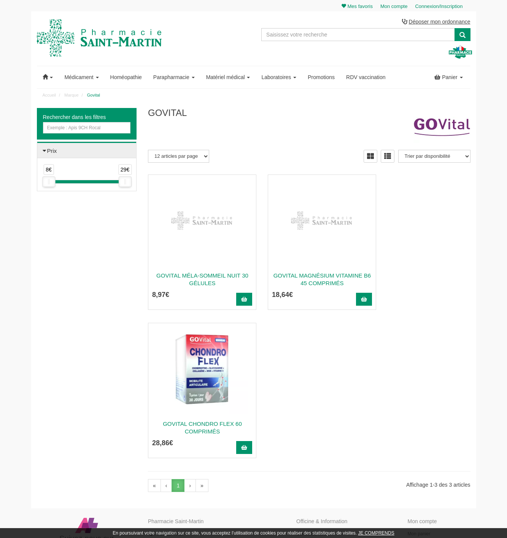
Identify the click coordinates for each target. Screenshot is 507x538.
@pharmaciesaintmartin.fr (184, 394)
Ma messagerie (423, 419)
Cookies (304, 460)
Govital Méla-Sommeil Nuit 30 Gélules (198, 280)
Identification (420, 394)
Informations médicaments (323, 419)
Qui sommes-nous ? (316, 394)
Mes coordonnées (426, 411)
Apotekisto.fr (338, 521)
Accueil (49, 95)
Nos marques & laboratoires (176, 454)
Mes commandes (425, 402)
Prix (52, 151)
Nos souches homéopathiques (178, 445)
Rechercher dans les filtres (74, 117)
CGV (301, 444)
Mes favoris (419, 427)
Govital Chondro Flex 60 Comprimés (420, 280)
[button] (48, 78)
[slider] (48, 182)
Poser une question (315, 411)
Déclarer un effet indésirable (324, 427)
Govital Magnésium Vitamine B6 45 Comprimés (309, 280)
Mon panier (419, 386)
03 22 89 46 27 (166, 386)
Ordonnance (308, 402)
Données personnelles (319, 452)
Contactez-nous (312, 386)
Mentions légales (313, 435)
